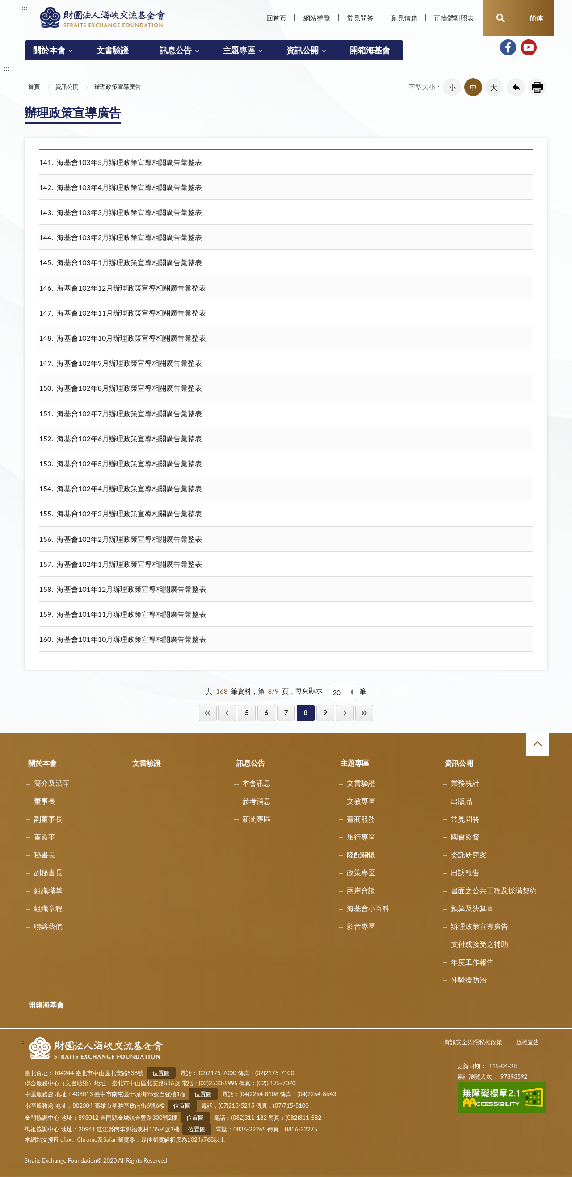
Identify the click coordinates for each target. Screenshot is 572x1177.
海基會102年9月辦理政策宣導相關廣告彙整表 (120, 363)
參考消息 (256, 801)
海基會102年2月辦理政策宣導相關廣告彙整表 (120, 539)
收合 (537, 744)
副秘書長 (48, 872)
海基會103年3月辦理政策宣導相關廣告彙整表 (120, 212)
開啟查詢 (500, 18)
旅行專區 (361, 836)
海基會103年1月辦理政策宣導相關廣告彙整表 (120, 262)
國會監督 (465, 836)
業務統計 (465, 783)
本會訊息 (256, 783)
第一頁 (208, 713)
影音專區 (361, 926)
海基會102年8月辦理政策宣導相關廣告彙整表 (120, 388)
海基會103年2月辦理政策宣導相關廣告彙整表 (120, 237)
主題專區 (239, 50)
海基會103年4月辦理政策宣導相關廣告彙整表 (120, 187)
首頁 (34, 86)
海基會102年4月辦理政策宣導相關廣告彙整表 (120, 488)
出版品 (461, 801)
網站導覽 (316, 18)
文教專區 (361, 801)
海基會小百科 (368, 908)
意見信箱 (404, 18)
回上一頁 (516, 87)
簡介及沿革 (52, 783)
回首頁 (276, 18)
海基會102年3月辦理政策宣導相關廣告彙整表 (120, 513)
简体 (536, 18)
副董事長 (48, 818)
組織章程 (48, 908)
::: (24, 7)
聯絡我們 (48, 926)
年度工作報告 (472, 962)
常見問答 (360, 18)
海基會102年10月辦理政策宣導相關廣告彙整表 (122, 338)
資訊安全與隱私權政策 (473, 1042)
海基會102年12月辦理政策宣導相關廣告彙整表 (122, 288)
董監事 (44, 836)
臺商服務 (361, 818)
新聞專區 (256, 818)
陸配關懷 (361, 854)
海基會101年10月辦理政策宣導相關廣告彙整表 (122, 639)
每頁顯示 (308, 690)
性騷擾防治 (469, 979)
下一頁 (345, 713)
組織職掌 (48, 890)
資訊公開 (302, 50)
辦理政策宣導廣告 (117, 86)
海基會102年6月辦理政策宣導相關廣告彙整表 (120, 438)
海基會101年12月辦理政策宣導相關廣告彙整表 (122, 589)
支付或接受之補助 (479, 944)
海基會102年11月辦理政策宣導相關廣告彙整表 (122, 313)
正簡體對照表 (454, 18)
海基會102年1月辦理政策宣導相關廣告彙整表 (120, 564)
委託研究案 (469, 854)
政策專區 (361, 872)
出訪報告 (465, 872)
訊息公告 (176, 50)
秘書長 (44, 854)
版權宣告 (527, 1042)
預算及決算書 (472, 908)
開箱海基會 (370, 50)
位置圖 (161, 1072)
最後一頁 (364, 713)
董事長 (44, 801)
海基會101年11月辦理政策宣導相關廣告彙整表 (122, 614)
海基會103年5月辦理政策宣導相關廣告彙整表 (120, 162)
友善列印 (537, 87)
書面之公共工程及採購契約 (494, 890)
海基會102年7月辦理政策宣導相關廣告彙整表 (120, 413)
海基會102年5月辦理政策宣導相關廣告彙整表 (120, 463)
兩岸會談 (361, 890)
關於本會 (49, 50)
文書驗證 (113, 50)
